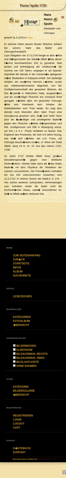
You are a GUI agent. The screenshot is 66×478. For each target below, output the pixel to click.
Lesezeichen (22, 296)
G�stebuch (22, 448)
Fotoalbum (21, 321)
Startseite (21, 263)
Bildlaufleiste (26, 361)
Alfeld (30, 38)
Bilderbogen (24, 345)
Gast (16, 427)
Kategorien (22, 317)
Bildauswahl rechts (30, 353)
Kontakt (19, 452)
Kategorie (21, 386)
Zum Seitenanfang (26, 255)
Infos (17, 267)
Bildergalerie (24, 390)
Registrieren (23, 415)
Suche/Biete (22, 275)
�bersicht (21, 325)
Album (18, 271)
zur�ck (19, 259)
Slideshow (22, 349)
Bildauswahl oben (28, 357)
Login (17, 419)
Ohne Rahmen (24, 365)
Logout (18, 423)
